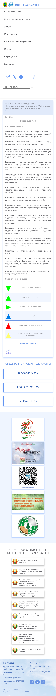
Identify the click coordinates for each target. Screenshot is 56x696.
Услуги (7, 26)
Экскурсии (9, 64)
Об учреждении (25, 104)
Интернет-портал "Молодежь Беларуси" (26, 650)
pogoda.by (28, 373)
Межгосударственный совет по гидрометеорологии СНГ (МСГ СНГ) (26, 616)
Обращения (10, 56)
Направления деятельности (18, 19)
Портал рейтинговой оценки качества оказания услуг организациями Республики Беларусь (26, 605)
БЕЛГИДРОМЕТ (27, 4)
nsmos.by (28, 401)
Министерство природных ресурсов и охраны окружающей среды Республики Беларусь (26, 583)
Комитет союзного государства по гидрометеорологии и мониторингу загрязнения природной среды (25, 638)
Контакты (9, 49)
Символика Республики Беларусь (24, 561)
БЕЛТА (27, 692)
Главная (9, 104)
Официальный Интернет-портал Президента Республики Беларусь (25, 594)
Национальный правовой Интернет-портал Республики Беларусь (27, 572)
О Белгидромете (12, 11)
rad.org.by (28, 387)
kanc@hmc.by (15, 678)
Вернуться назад (28, 343)
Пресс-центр (10, 34)
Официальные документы (17, 41)
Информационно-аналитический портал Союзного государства (24, 626)
